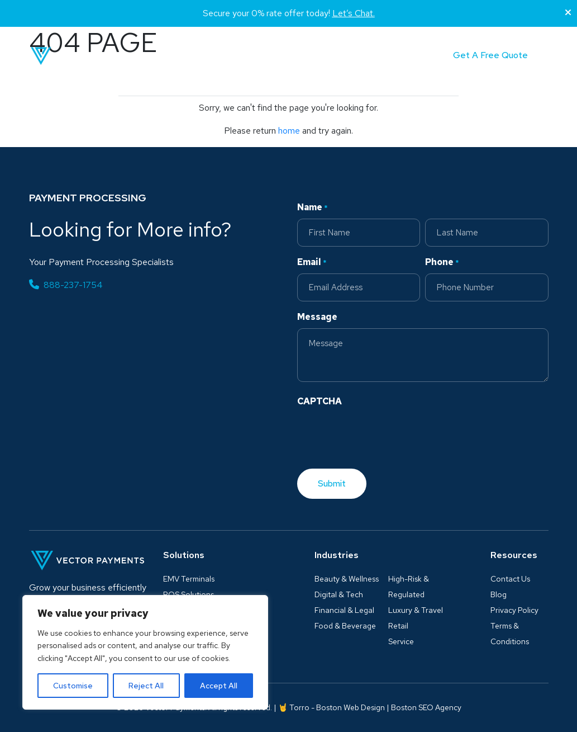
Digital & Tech (338, 594)
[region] (145, 652)
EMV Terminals (188, 579)
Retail (398, 626)
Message (317, 317)
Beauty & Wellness (346, 579)
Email (312, 262)
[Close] (568, 13)
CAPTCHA (319, 401)
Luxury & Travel (415, 610)
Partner (348, 56)
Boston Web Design (350, 707)
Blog (305, 56)
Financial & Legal (344, 610)
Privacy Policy (514, 610)
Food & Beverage (345, 626)
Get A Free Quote (490, 55)
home (289, 130)
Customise (73, 686)
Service (401, 641)
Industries (247, 56)
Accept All (218, 686)
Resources (513, 555)
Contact (398, 56)
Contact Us (510, 579)
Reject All (146, 686)
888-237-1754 (66, 285)
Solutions (181, 56)
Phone (442, 262)
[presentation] (382, 434)
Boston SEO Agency (426, 707)
